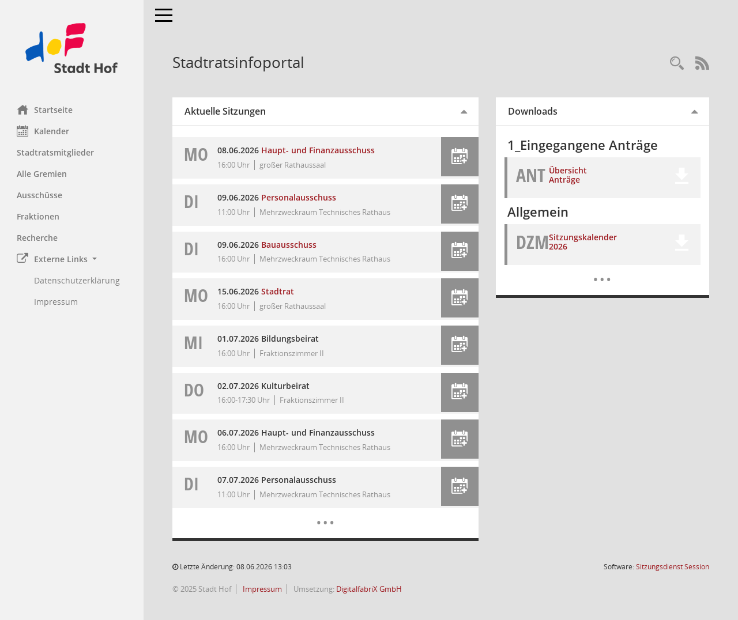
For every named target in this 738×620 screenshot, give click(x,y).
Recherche (37, 237)
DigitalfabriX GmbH (369, 589)
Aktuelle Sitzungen (225, 111)
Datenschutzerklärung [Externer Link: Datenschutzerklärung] (78, 280)
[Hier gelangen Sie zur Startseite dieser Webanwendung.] (72, 48)
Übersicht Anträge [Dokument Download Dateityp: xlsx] (568, 175)
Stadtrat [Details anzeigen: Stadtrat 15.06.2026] (278, 291)
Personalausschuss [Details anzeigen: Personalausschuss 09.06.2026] (299, 197)
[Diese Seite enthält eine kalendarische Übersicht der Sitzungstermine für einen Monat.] (325, 514)
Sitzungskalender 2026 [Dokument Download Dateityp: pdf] (583, 242)
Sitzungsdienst (672, 567)
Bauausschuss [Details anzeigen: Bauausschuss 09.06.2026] (289, 244)
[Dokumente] (602, 271)
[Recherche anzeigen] (677, 63)
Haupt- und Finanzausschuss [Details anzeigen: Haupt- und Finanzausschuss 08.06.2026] (318, 150)
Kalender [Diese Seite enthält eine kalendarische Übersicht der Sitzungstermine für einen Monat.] (43, 131)
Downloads (533, 111)
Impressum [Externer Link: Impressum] (56, 301)
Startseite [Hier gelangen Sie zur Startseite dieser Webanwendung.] (45, 109)
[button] (72, 259)
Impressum (262, 589)
